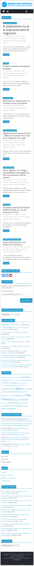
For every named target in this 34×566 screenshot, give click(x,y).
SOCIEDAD (12, 110)
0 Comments (26, 247)
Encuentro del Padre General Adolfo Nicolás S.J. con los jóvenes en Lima (16, 210)
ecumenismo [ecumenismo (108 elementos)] (11, 385)
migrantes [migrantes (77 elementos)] (24, 392)
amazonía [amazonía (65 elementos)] (9, 377)
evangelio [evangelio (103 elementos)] (5, 389)
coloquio (21, 217)
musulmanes (6, 184)
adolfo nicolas (15, 217)
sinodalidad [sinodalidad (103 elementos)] (5, 406)
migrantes (12, 41)
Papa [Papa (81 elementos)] (23, 395)
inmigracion (6, 41)
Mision (24, 249)
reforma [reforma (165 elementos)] (11, 403)
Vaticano (5, 43)
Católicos (13, 73)
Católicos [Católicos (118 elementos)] (8, 380)
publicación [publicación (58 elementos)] (4, 403)
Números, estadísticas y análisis (12, 239)
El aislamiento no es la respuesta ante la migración (16, 29)
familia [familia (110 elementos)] (10, 389)
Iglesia (23, 38)
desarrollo (25, 73)
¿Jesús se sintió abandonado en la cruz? (13, 341)
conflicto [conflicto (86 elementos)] (23, 380)
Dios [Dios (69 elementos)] (9, 383)
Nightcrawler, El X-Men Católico (11, 325)
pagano (12, 251)
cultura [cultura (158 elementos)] (4, 383)
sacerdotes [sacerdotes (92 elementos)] (24, 403)
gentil (17, 249)
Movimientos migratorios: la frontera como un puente (16, 101)
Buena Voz (19, 36)
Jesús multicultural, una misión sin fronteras (14, 243)
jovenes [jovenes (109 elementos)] (4, 392)
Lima (19, 219)
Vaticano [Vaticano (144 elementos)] (5, 408)
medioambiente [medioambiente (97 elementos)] (17, 392)
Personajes (7, 204)
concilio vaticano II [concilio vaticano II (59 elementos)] (15, 380)
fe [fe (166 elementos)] (14, 389)
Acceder (4, 472)
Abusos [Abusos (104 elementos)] (4, 377)
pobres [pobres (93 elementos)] (18, 400)
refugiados (23, 41)
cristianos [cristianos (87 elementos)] (29, 380)
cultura (13, 108)
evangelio (13, 182)
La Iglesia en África (8, 167)
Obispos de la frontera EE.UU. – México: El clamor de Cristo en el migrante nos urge (17, 135)
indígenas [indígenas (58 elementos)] (25, 389)
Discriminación (15, 142)
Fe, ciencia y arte (8, 98)
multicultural (6, 251)
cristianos (19, 73)
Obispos (18, 145)
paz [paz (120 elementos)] (14, 400)
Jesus (20, 249)
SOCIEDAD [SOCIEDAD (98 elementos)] (12, 406)
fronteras (18, 38)
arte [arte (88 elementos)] (21, 377)
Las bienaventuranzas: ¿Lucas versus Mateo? (15, 332)
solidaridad (6, 78)
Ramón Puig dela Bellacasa (9, 433)
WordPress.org (6, 481)
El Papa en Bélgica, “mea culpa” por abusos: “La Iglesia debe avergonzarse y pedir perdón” (15, 439)
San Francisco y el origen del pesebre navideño (15, 346)
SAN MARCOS (18, 251)
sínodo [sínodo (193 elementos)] (20, 405)
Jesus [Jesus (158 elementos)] (30, 389)
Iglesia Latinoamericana (10, 23)
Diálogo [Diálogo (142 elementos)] (14, 383)
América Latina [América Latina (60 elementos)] (15, 377)
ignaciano (5, 219)
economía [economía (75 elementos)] (4, 385)
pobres (12, 184)
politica (17, 41)
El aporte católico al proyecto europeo (16, 67)
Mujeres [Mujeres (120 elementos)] (4, 395)
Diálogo (5, 75)
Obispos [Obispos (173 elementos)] (17, 395)
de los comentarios (9, 478)
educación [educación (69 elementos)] (19, 385)
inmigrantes (6, 145)
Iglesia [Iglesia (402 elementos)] (19, 388)
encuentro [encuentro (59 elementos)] (24, 385)
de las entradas (7, 475)
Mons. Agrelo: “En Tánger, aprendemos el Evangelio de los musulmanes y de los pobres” (16, 174)
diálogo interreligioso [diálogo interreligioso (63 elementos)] (22, 383)
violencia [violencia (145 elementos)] (12, 408)
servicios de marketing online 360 (11, 423)
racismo (23, 145)
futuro (14, 75)
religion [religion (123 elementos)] (17, 403)
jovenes (15, 219)
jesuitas (11, 219)
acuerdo (13, 38)
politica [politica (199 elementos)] (24, 399)
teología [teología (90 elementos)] (25, 406)
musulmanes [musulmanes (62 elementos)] (11, 395)
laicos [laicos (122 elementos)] (9, 392)
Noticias (6, 63)
